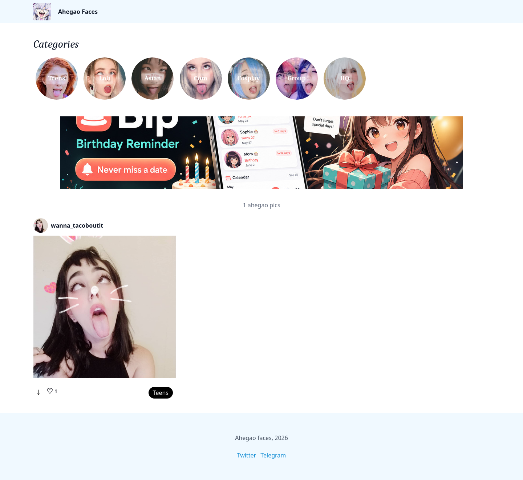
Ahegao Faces (78, 12)
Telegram (273, 455)
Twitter (246, 455)
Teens (161, 393)
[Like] (51, 391)
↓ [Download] (38, 391)
